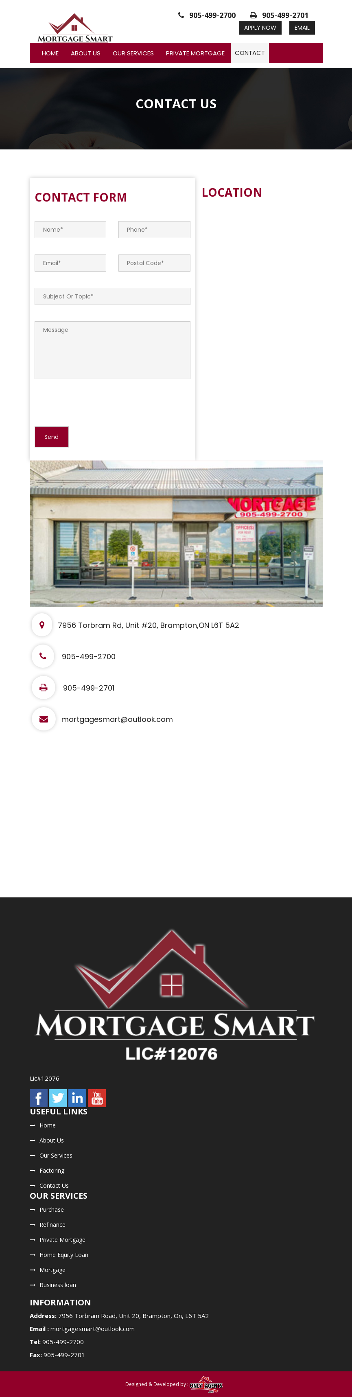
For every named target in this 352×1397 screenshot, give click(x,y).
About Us (86, 53)
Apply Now (260, 28)
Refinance (52, 1224)
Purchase (51, 1209)
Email (302, 28)
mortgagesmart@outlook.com (102, 719)
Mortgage (52, 1270)
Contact (250, 52)
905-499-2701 (279, 15)
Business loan (57, 1285)
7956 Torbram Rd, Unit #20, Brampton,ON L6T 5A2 (135, 625)
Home (50, 53)
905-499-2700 (207, 15)
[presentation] (96, 402)
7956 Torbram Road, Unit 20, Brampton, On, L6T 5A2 (133, 1315)
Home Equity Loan (63, 1255)
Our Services (133, 53)
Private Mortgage (195, 53)
